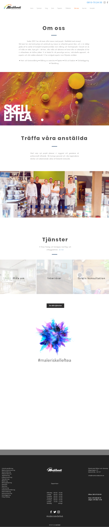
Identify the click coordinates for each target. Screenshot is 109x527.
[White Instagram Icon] (58, 512)
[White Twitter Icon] (55, 512)
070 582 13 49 (97, 500)
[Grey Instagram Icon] (104, 2)
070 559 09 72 (96, 498)
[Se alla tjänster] (55, 305)
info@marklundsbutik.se (96, 475)
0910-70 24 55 (97, 494)
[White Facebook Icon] (51, 512)
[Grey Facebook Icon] (107, 2)
